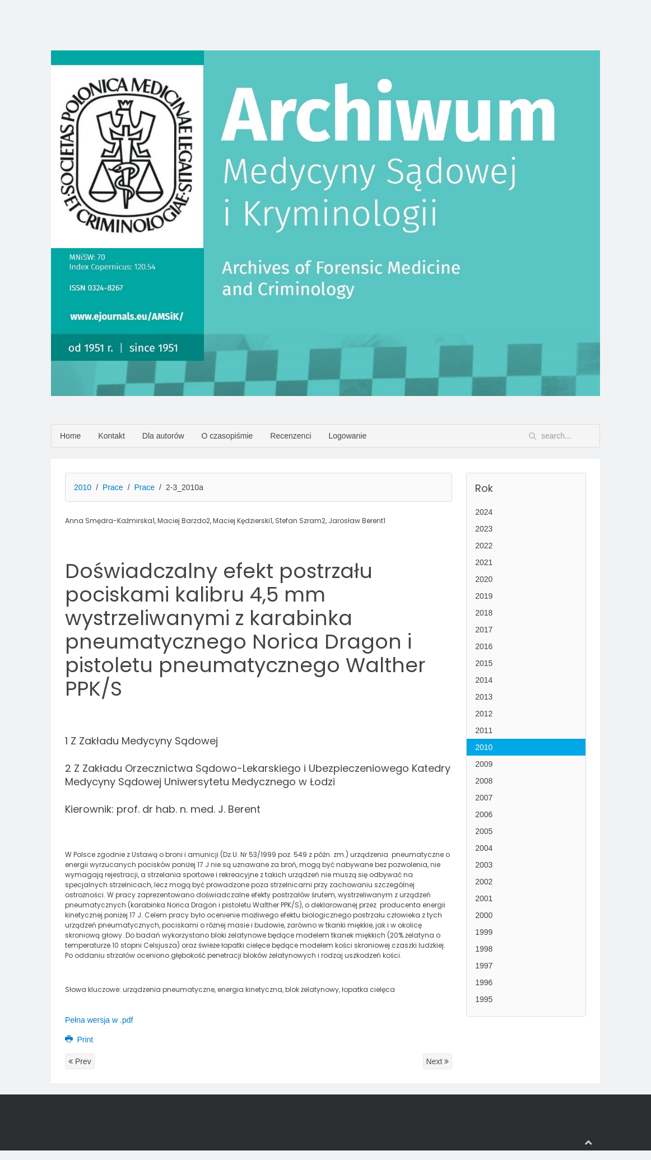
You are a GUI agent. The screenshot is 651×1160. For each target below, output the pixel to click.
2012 (483, 713)
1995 (483, 999)
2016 (483, 646)
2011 (483, 730)
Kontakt (111, 435)
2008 (483, 780)
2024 (483, 511)
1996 (483, 982)
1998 (483, 948)
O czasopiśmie (227, 435)
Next (437, 1061)
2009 (483, 764)
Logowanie (348, 435)
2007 (483, 797)
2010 (82, 487)
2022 (483, 545)
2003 (483, 864)
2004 (483, 848)
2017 (483, 629)
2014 (483, 679)
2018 (483, 612)
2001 (483, 898)
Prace (113, 487)
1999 (483, 932)
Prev (79, 1061)
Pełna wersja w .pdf (99, 1019)
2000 (483, 915)
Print (79, 1039)
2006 (483, 814)
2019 (483, 595)
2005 (483, 831)
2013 (483, 696)
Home (70, 435)
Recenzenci (290, 435)
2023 (483, 528)
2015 (483, 663)
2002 (483, 881)
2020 (483, 579)
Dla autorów (163, 435)
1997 (483, 965)
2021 (483, 562)
